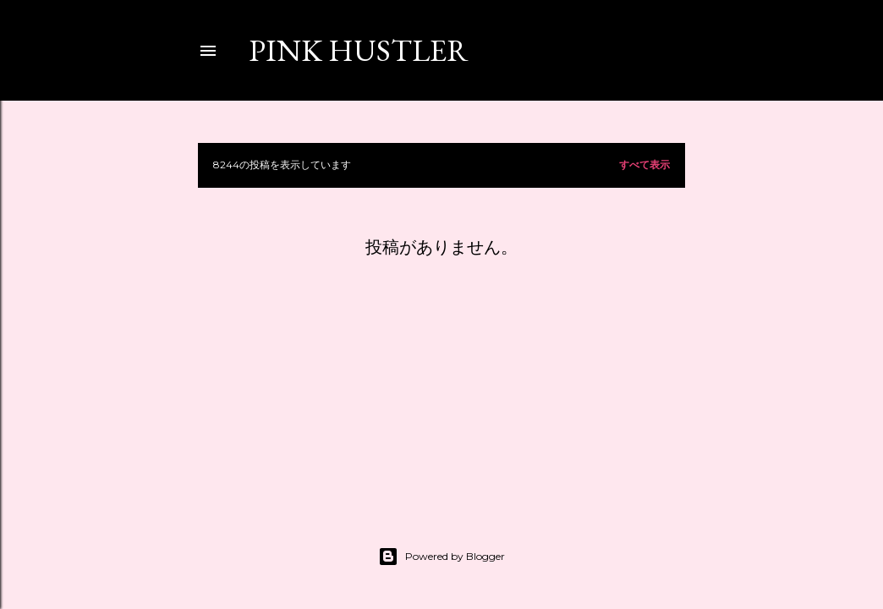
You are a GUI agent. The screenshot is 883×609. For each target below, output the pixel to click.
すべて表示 (644, 164)
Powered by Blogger (441, 556)
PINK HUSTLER (359, 50)
